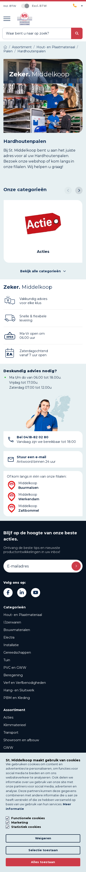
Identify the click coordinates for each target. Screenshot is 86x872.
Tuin (6, 660)
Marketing (19, 822)
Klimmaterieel (14, 725)
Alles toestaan (43, 862)
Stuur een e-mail (31, 457)
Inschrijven (76, 566)
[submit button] (77, 33)
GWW (8, 748)
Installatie (11, 645)
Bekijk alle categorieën (43, 271)
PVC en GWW (14, 668)
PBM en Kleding (16, 698)
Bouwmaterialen (16, 630)
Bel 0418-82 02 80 (32, 437)
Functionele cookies (28, 818)
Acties (8, 717)
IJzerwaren (12, 622)
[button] (68, 190)
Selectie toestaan (43, 850)
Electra (8, 637)
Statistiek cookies (26, 827)
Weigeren (43, 838)
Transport (10, 732)
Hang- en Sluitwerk (18, 690)
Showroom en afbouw (21, 740)
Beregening (13, 675)
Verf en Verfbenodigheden (24, 683)
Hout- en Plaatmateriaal (22, 615)
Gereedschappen (17, 652)
